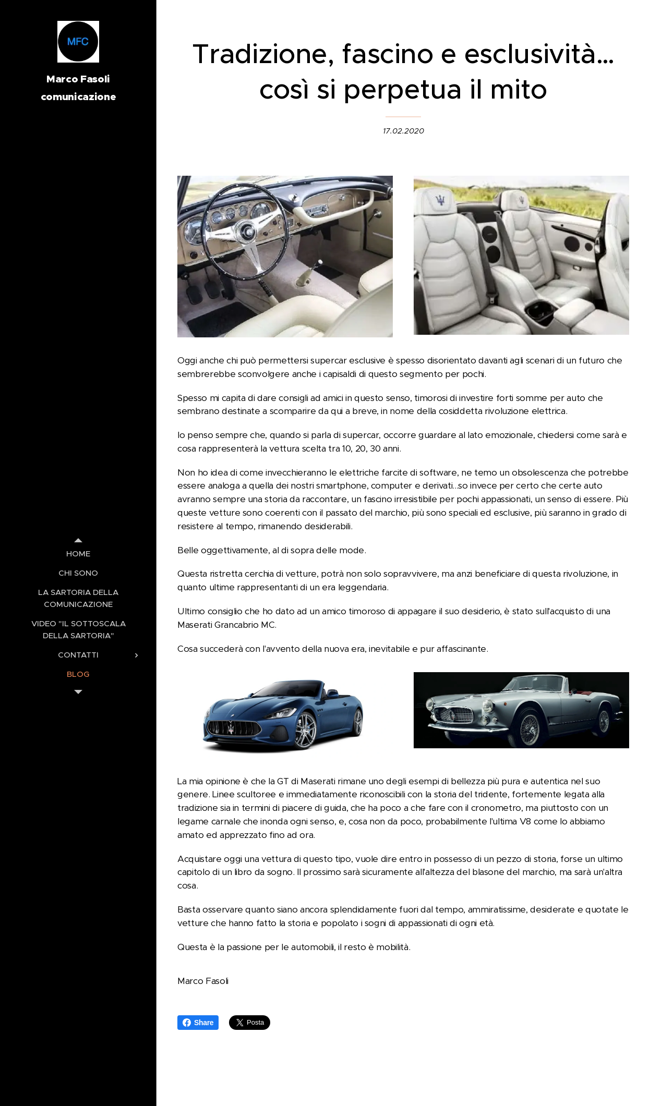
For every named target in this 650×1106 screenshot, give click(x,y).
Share (198, 1022)
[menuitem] (78, 554)
